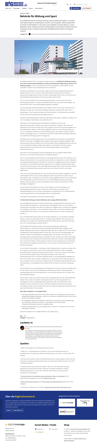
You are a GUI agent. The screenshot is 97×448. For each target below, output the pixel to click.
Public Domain (22, 75)
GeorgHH (17, 75)
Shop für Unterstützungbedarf (79, 429)
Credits (9, 410)
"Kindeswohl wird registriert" (52, 387)
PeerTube (54, 429)
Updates (24, 8)
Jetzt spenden (86, 8)
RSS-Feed (40, 432)
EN (70, 4)
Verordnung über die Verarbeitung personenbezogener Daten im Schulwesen (43, 376)
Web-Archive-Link (50, 378)
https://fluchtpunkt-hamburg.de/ (30, 382)
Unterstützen (38, 8)
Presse (30, 8)
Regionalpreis (31, 318)
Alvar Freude (34, 34)
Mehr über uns (18, 410)
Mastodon (40, 429)
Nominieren (76, 8)
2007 (25, 316)
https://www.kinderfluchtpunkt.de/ (52, 382)
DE (67, 4)
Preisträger (16, 8)
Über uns (8, 8)
